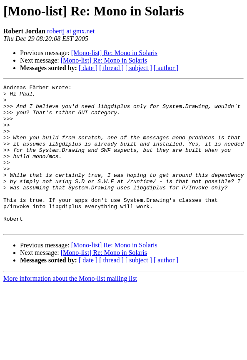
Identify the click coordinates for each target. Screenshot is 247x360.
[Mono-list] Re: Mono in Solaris (114, 52)
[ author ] (166, 67)
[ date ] (88, 67)
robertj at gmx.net (71, 31)
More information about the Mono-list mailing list (70, 307)
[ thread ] (111, 67)
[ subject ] (138, 67)
